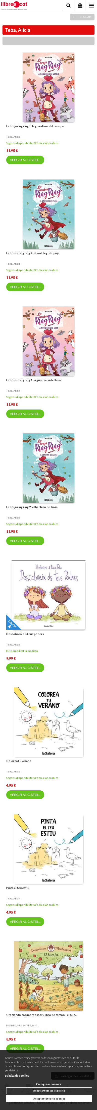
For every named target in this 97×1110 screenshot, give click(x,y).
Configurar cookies (48, 1084)
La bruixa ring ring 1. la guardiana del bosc (34, 380)
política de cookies (17, 1075)
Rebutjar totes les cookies (49, 1090)
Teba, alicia (13, 136)
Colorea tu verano (18, 761)
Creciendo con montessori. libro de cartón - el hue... (41, 1015)
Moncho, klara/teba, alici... (22, 1025)
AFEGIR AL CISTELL (25, 160)
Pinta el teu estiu (17, 888)
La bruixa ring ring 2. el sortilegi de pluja (32, 253)
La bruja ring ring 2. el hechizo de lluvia (31, 507)
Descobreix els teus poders (25, 634)
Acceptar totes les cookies (49, 1098)
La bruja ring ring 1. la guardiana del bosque (35, 126)
